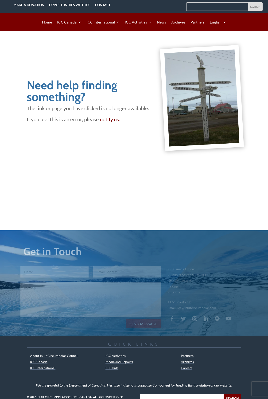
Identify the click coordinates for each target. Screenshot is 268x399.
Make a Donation (28, 5)
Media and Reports (119, 362)
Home (47, 22)
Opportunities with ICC (69, 5)
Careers (186, 368)
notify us (109, 119)
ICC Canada (67, 22)
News (161, 22)
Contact (102, 5)
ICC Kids (111, 368)
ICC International (100, 22)
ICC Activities (136, 22)
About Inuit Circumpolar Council (54, 356)
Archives (178, 22)
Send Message (141, 323)
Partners (197, 22)
